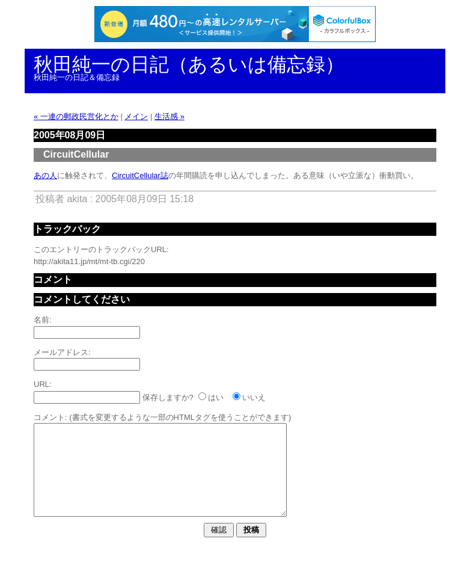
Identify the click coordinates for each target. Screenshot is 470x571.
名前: (43, 319)
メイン (136, 116)
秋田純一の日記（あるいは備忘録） (189, 64)
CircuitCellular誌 (140, 175)
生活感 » (169, 116)
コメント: (50, 417)
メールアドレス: (62, 352)
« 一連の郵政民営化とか (76, 116)
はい (216, 397)
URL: (43, 384)
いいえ (254, 397)
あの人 (45, 175)
